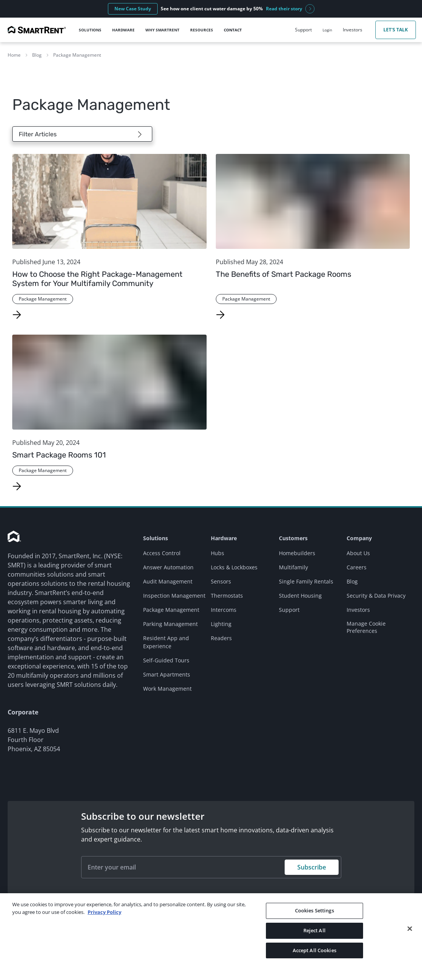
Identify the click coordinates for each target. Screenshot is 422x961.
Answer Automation (168, 567)
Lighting (221, 624)
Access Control (162, 553)
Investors (358, 609)
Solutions (155, 538)
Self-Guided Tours (166, 660)
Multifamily (293, 567)
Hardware (224, 538)
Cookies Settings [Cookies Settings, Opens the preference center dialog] (314, 921)
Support (289, 609)
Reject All (314, 940)
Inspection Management (174, 595)
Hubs (217, 553)
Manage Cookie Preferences (366, 627)
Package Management (77, 55)
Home (14, 55)
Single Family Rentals (306, 581)
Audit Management (167, 581)
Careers (357, 567)
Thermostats (227, 595)
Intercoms (223, 609)
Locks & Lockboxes (234, 567)
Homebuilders (297, 553)
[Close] (409, 939)
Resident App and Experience (166, 642)
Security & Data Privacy (376, 595)
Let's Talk (395, 29)
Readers (221, 638)
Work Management (167, 688)
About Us (358, 553)
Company (359, 538)
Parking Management (170, 624)
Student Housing (300, 595)
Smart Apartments (166, 674)
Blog (37, 55)
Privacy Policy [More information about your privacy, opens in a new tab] (104, 922)
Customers (293, 538)
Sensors (221, 581)
